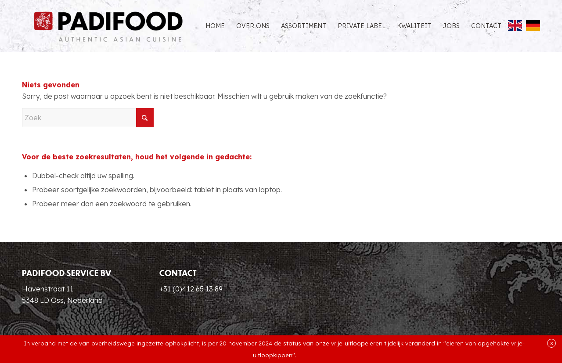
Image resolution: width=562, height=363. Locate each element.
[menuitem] (215, 26)
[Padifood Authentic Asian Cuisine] (108, 26)
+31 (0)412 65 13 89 (191, 288)
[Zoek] (88, 117)
